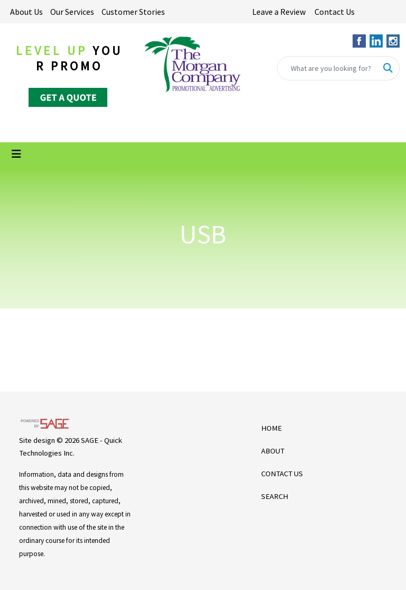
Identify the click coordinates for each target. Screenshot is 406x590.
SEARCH (274, 496)
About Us (26, 11)
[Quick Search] (327, 68)
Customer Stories (133, 11)
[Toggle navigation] (16, 154)
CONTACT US (282, 473)
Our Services (72, 11)
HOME (271, 428)
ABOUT (272, 451)
